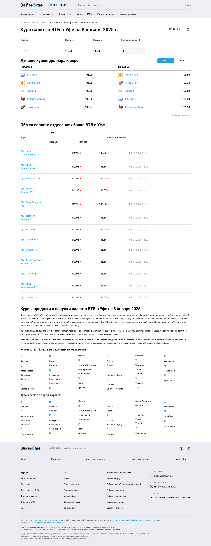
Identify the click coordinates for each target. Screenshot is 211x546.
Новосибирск (84, 373)
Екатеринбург (27, 389)
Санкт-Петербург (115, 389)
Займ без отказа (115, 508)
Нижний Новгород (87, 365)
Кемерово (54, 375)
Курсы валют (28, 14)
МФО (89, 14)
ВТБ (43, 22)
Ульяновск (140, 383)
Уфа (137, 387)
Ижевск (53, 361)
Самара (110, 384)
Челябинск (169, 371)
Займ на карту (113, 478)
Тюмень (139, 373)
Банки (80, 14)
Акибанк (31, 91)
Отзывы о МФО (27, 502)
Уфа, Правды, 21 (28, 297)
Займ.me (24, 22)
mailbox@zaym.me (163, 476)
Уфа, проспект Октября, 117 (27, 190)
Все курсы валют (179, 115)
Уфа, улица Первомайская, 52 (29, 167)
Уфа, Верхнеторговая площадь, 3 (31, 262)
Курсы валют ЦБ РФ (30, 490)
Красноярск (55, 383)
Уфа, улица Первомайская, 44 (29, 153)
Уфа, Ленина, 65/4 (29, 239)
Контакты (56, 459)
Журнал (81, 5)
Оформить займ (128, 14)
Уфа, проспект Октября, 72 (27, 218)
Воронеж (24, 379)
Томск (138, 369)
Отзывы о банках (28, 496)
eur (24, 51)
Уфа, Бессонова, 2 (29, 229)
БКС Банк (32, 74)
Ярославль (169, 380)
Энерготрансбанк (36, 99)
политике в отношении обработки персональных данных (133, 520)
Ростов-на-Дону (114, 375)
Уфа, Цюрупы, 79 (28, 250)
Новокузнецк (84, 369)
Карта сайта (180, 459)
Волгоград (25, 375)
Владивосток (26, 371)
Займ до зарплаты (116, 502)
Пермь (110, 365)
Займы (48, 14)
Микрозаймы (70, 496)
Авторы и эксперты (95, 459)
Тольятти (139, 365)
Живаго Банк (34, 83)
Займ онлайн (70, 508)
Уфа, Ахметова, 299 (30, 178)
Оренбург (82, 387)
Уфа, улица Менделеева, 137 (28, 286)
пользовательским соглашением (48, 523)
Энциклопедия (94, 5)
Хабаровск (169, 361)
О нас (23, 459)
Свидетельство (26, 529)
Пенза (110, 361)
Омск (80, 383)
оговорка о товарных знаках (103, 527)
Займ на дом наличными (119, 472)
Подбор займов (71, 490)
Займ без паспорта (116, 490)
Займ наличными (72, 502)
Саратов (139, 356)
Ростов (110, 420)
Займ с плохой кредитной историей (124, 484)
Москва (81, 356)
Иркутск (53, 365)
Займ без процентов (116, 496)
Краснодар (54, 379)
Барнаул (24, 361)
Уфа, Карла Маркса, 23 (31, 273)
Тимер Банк (33, 107)
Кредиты (65, 14)
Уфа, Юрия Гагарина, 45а (30, 204)
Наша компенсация (140, 459)
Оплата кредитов (106, 14)
